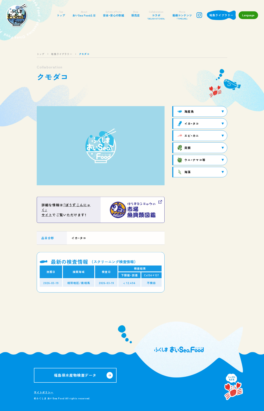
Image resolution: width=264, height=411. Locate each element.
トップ (61, 13)
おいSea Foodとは (84, 13)
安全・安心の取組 (113, 13)
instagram (199, 15)
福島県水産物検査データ (75, 375)
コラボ (156, 15)
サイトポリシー (43, 392)
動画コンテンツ (182, 15)
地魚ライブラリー (221, 15)
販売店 (135, 13)
